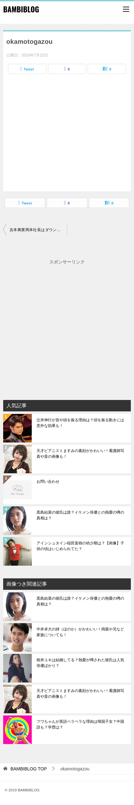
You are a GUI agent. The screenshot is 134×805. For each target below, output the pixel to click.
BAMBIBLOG (21, 9)
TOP (28, 768)
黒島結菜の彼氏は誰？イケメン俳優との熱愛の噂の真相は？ (80, 515)
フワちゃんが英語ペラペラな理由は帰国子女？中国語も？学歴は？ (80, 724)
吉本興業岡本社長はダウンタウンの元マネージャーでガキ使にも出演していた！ (38, 230)
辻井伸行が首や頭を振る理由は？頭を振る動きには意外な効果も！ (80, 423)
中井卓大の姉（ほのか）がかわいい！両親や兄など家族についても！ (80, 632)
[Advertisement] (67, 333)
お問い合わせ (48, 481)
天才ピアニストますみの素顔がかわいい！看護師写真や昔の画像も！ (80, 454)
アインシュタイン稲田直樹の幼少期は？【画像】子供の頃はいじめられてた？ (80, 546)
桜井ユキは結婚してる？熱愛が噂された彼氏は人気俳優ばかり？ (80, 663)
